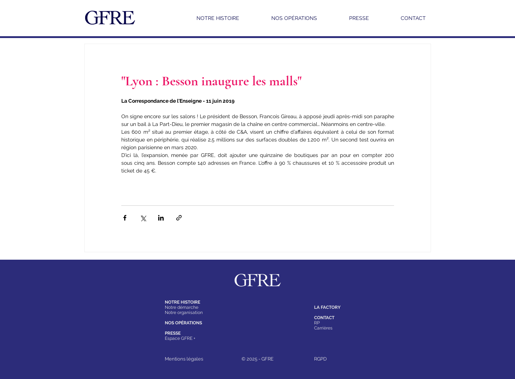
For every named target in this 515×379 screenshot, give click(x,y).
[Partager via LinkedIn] (160, 217)
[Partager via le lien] (178, 217)
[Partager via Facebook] (124, 217)
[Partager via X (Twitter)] (142, 217)
